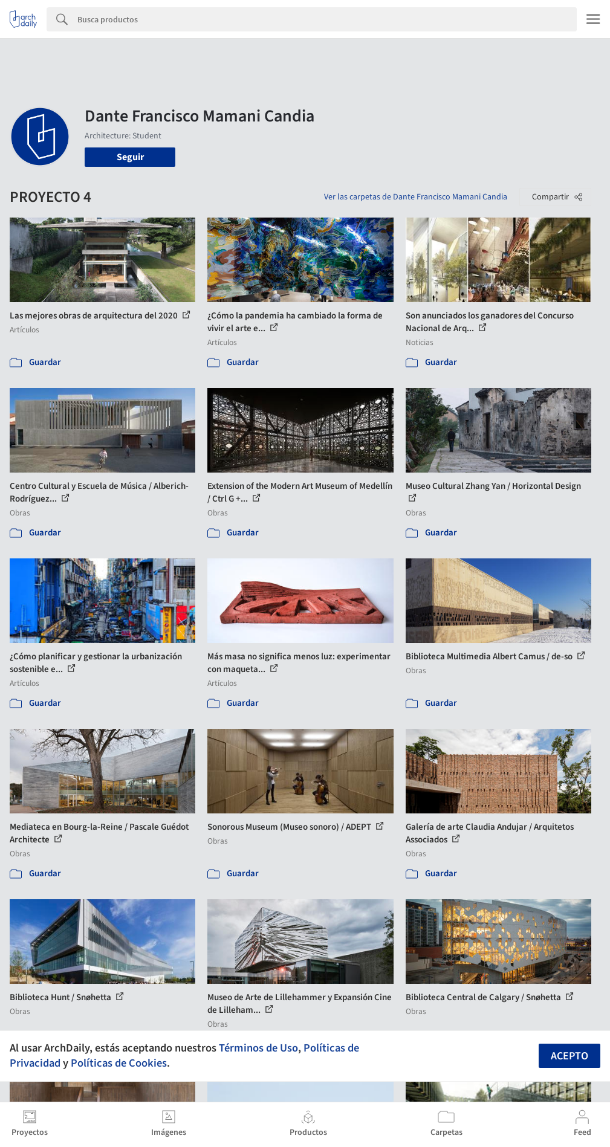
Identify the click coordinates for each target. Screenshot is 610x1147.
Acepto (569, 1056)
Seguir (130, 157)
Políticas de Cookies (119, 1063)
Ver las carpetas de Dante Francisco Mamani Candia (415, 197)
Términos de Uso (258, 1048)
